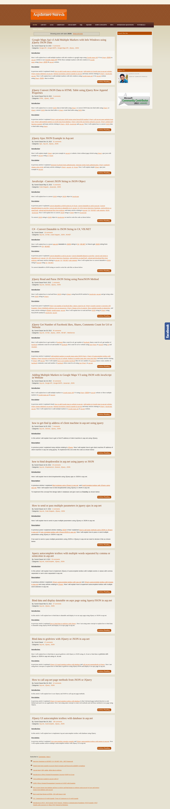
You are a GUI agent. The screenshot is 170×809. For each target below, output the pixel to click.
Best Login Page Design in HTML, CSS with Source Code (49, 794)
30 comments (57, 330)
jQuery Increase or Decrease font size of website (52, 358)
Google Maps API (63, 48)
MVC (112, 25)
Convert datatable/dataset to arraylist (83, 256)
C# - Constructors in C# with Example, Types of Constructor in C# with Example (55, 798)
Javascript (53, 187)
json (91, 344)
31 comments (57, 141)
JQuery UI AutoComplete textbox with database (65, 664)
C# (89, 210)
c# (48, 155)
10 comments (48, 232)
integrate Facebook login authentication (63, 165)
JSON (77, 48)
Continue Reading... (104, 81)
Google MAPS (52, 48)
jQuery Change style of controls (77, 308)
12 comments (57, 683)
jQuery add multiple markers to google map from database (53, 122)
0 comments (56, 46)
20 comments (56, 465)
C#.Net (47, 235)
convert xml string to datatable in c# (60, 208)
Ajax (52, 25)
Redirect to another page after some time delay (82, 358)
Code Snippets (44, 187)
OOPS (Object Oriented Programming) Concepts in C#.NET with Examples (54, 783)
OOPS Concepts (101, 25)
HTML (41, 98)
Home (35, 25)
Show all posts (78, 34)
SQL (81, 25)
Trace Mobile (38, 29)
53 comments (56, 559)
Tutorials (141, 25)
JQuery (89, 25)
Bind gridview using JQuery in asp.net (65, 485)
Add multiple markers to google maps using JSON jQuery (69, 356)
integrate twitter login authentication (87, 165)
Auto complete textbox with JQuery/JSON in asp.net (58, 532)
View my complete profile (138, 76)
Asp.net (45, 144)
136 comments (57, 721)
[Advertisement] (111, 14)
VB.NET (93, 210)
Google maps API (92, 57)
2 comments (56, 96)
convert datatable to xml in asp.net (88, 206)
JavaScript (72, 25)
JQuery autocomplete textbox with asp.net (67, 582)
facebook (60, 342)
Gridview (60, 25)
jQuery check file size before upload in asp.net (86, 122)
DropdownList (49, 467)
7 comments (56, 426)
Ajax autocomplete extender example (62, 741)
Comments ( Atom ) (45, 757)
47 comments (48, 642)
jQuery (104, 57)
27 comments (57, 604)
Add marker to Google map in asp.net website (97, 71)
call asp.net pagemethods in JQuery (94, 664)
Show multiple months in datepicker (99, 308)
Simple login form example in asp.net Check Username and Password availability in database (59, 766)
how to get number (63, 361)
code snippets (100, 210)
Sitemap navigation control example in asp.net (67, 74)
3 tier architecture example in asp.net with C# (45, 779)
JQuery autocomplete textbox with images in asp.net (93, 741)
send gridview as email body (78, 258)
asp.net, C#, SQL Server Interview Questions (86, 208)
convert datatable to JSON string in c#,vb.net (63, 206)
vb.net (51, 155)
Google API (43, 48)
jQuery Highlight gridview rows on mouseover (52, 308)
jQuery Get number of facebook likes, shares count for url (67, 306)
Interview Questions (125, 25)
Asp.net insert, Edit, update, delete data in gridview (47, 770)
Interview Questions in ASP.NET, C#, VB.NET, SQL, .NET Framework (53, 761)
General (48, 285)
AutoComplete (49, 561)
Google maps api (87, 76)
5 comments (57, 185)
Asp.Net (43, 25)
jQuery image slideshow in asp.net (42, 74)
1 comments (56, 282)
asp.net (33, 60)
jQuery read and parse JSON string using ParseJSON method (70, 119)
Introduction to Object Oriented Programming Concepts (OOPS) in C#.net (53, 774)
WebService (71, 333)
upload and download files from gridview (52, 210)
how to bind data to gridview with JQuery (63, 623)
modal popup (56, 310)
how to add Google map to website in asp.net (69, 71)
